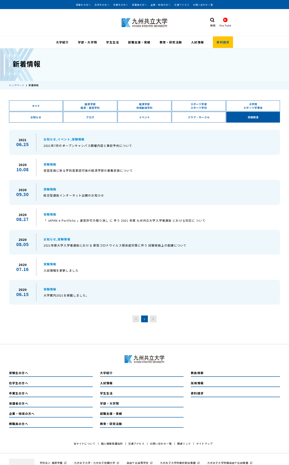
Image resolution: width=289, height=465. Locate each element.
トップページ (16, 84)
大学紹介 (62, 42)
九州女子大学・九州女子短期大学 (94, 462)
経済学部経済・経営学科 (90, 105)
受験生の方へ (83, 4)
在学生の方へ (102, 4)
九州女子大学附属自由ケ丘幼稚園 (227, 462)
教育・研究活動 (171, 42)
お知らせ (35, 117)
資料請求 (223, 42)
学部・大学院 (87, 42)
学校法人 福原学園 (51, 462)
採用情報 (197, 382)
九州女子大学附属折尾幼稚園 (178, 462)
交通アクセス (181, 4)
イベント (144, 117)
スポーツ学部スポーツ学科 (199, 105)
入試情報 (197, 42)
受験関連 (253, 117)
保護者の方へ (139, 4)
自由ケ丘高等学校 (138, 462)
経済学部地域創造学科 (144, 105)
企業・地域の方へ (161, 4)
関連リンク (184, 443)
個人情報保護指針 (112, 443)
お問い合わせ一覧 (203, 4)
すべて (36, 105)
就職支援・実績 (139, 42)
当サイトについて (85, 443)
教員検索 (197, 372)
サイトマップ (204, 443)
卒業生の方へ (120, 4)
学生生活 (112, 42)
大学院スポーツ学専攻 (253, 105)
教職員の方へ (18, 423)
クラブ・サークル (199, 117)
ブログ (90, 117)
